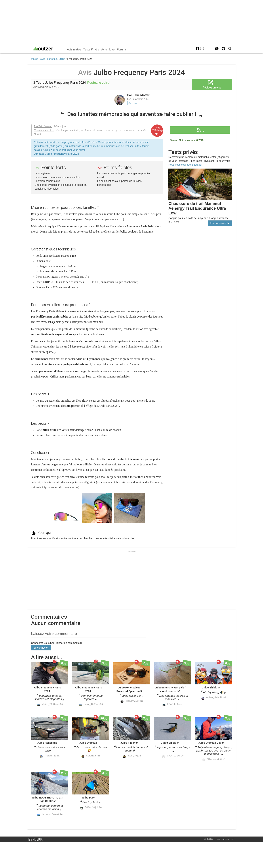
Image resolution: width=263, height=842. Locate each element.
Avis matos (74, 49)
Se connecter (41, 647)
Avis (43, 58)
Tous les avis (220, 140)
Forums (122, 49)
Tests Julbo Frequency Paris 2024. (61, 82)
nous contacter (225, 839)
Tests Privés (91, 49)
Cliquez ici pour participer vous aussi (64, 149)
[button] (223, 49)
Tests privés (183, 152)
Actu (104, 49)
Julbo (62, 58)
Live (112, 49)
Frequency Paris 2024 (79, 58)
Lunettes (52, 58)
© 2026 (208, 839)
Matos (35, 58)
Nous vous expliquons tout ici (184, 164)
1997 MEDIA (36, 839)
